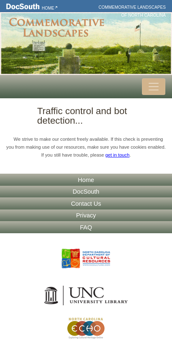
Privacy (86, 215)
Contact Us (86, 203)
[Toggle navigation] (153, 86)
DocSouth (86, 191)
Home (48, 8)
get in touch (117, 154)
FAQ (86, 227)
